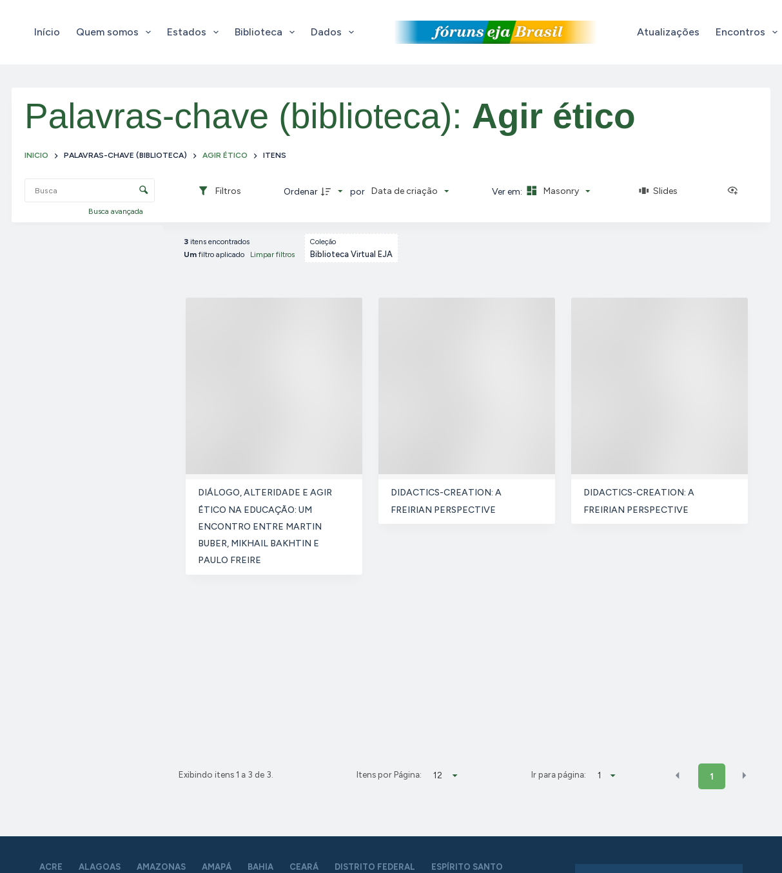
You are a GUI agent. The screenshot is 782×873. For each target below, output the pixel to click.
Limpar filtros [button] (272, 254)
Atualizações (668, 32)
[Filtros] (219, 191)
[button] (677, 776)
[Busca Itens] (89, 190)
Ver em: (508, 191)
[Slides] (659, 191)
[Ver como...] (735, 191)
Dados (335, 32)
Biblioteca (267, 32)
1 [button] (712, 776)
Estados (195, 32)
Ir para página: (558, 774)
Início (47, 32)
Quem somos (116, 32)
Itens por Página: (389, 774)
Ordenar (301, 191)
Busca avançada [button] (116, 211)
